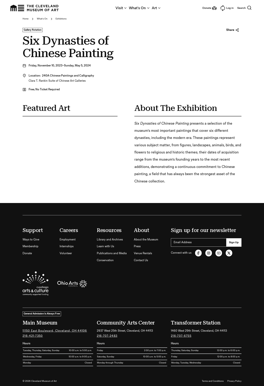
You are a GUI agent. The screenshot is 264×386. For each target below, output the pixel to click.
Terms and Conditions (213, 381)
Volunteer (66, 253)
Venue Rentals (143, 253)
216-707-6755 (181, 336)
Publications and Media (112, 253)
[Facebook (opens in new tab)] (198, 253)
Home (26, 18)
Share (232, 30)
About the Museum (146, 239)
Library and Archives (110, 239)
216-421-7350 (33, 336)
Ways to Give (31, 239)
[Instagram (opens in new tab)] (208, 253)
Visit (121, 8)
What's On (139, 8)
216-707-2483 (107, 336)
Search (244, 8)
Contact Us (141, 260)
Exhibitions (61, 18)
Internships (67, 246)
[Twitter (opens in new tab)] (229, 253)
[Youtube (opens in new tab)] (218, 253)
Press (137, 246)
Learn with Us (105, 246)
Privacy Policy (234, 381)
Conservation (105, 260)
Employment (68, 239)
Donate (27, 253)
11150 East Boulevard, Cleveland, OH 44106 (55, 331)
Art (156, 8)
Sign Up (234, 242)
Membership (30, 246)
